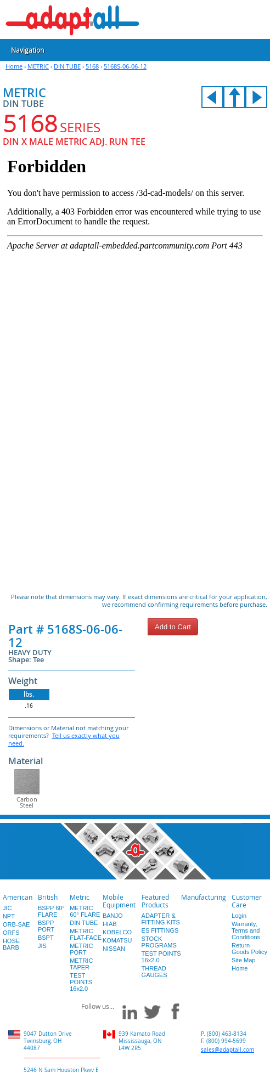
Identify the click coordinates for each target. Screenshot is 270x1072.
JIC (7, 908)
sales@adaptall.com (227, 1049)
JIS (42, 946)
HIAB (110, 924)
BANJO (113, 915)
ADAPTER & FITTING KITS (161, 919)
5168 (92, 66)
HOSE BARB (11, 944)
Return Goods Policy (249, 948)
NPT (9, 916)
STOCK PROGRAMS (159, 942)
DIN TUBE (67, 66)
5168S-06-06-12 (125, 66)
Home (13, 66)
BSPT (46, 937)
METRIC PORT (81, 949)
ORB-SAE (16, 924)
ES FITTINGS (160, 930)
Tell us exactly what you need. (64, 739)
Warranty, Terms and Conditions (246, 930)
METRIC (38, 66)
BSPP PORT (46, 926)
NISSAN (114, 948)
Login (239, 915)
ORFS (11, 932)
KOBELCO (117, 932)
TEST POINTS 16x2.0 (81, 982)
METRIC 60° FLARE (85, 911)
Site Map (243, 960)
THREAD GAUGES (154, 971)
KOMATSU (117, 940)
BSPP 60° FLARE (51, 911)
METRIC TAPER (81, 964)
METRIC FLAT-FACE (86, 934)
